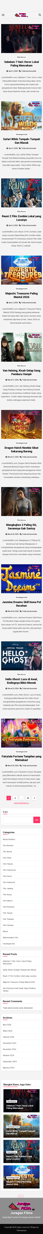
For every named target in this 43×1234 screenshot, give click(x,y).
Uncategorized (21, 134)
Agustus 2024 (8, 1068)
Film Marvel (7, 901)
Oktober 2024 (8, 1055)
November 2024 (9, 1049)
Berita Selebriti (9, 839)
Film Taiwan (7, 913)
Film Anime (7, 852)
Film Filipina (8, 864)
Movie (5, 931)
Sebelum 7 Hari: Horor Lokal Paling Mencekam (19, 1106)
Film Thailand (8, 919)
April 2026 (7, 1025)
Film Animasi (8, 845)
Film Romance (8, 907)
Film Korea (7, 895)
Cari (5, 812)
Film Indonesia (9, 882)
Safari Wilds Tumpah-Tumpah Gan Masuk (19, 970)
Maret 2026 (7, 1031)
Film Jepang (8, 888)
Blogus (33, 1227)
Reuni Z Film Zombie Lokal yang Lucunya (19, 976)
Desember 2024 (9, 1043)
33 (28, 798)
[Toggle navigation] (3, 15)
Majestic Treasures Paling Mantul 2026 (19, 982)
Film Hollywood (9, 870)
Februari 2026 (8, 1037)
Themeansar (21, 1230)
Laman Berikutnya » (21, 803)
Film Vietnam (8, 925)
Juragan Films (21, 1213)
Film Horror (21, 57)
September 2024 (10, 1061)
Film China (7, 858)
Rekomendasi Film (10, 937)
